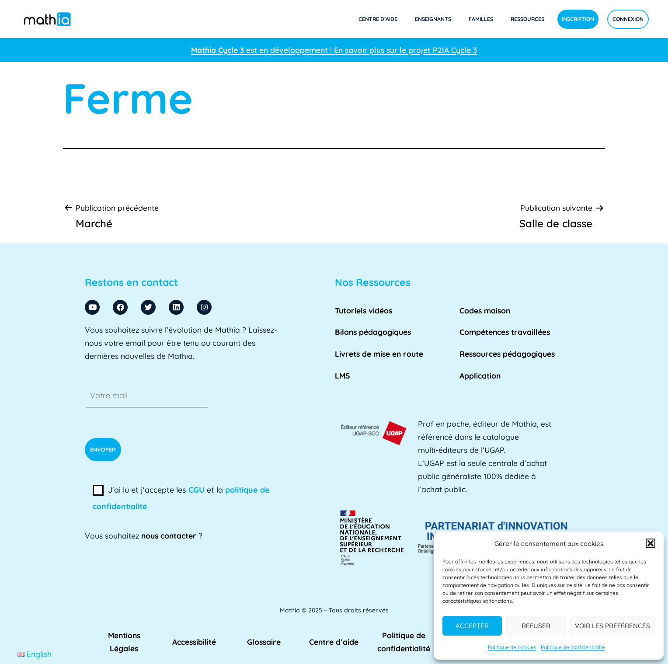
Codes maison (484, 310)
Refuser (536, 626)
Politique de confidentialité (573, 647)
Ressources (527, 19)
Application (480, 375)
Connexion (628, 19)
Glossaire (264, 642)
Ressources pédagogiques (507, 353)
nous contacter (168, 535)
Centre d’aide (377, 19)
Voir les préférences (612, 626)
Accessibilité (194, 642)
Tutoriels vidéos (363, 310)
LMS (342, 375)
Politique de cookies (512, 647)
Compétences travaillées (504, 332)
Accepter (472, 626)
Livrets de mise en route (379, 353)
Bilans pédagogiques (373, 332)
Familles (481, 19)
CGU (196, 490)
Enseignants (433, 19)
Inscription (578, 19)
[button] (650, 543)
